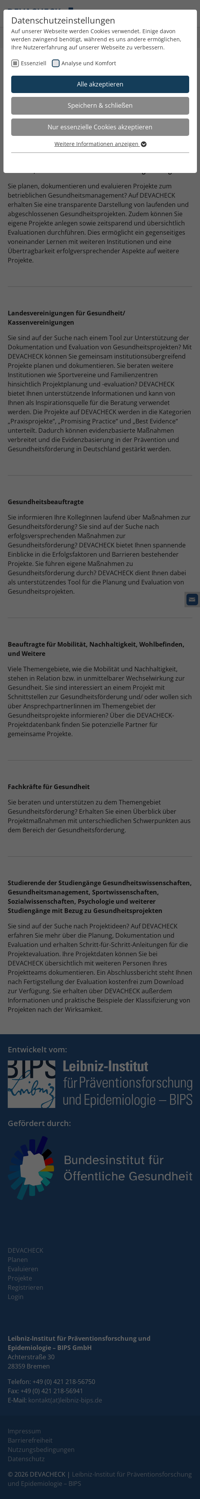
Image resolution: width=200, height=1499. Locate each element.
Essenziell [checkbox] (33, 63)
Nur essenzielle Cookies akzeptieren (100, 127)
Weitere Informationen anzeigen (100, 143)
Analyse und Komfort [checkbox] (89, 63)
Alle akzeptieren (100, 84)
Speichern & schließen (100, 105)
